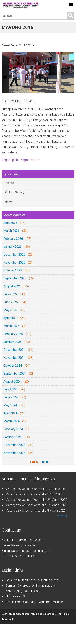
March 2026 (11, 231)
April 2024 (10, 413)
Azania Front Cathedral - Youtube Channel (34, 602)
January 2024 (12, 437)
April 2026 (10, 223)
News (9, 202)
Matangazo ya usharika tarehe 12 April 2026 (35, 489)
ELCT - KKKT (15, 596)
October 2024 (12, 365)
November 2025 (14, 262)
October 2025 (12, 270)
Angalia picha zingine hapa (20, 160)
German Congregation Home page (30, 585)
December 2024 (14, 350)
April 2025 (10, 318)
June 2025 (10, 302)
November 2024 (14, 358)
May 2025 (10, 310)
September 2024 (14, 373)
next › (46, 462)
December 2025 (14, 254)
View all (62, 516)
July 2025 (10, 294)
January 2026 (12, 246)
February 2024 (13, 429)
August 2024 (12, 381)
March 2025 (11, 326)
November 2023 (14, 453)
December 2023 (14, 445)
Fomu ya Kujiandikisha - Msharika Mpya (31, 580)
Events (9, 183)
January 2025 (12, 342)
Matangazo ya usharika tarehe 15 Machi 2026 (36, 505)
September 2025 (14, 278)
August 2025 (12, 286)
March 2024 (11, 421)
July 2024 (10, 389)
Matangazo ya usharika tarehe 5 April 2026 (34, 494)
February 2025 (13, 334)
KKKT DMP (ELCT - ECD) (22, 591)
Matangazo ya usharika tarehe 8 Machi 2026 (35, 510)
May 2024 (10, 405)
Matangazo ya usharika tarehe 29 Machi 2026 (36, 500)
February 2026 (13, 239)
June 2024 (10, 397)
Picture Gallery (14, 192)
